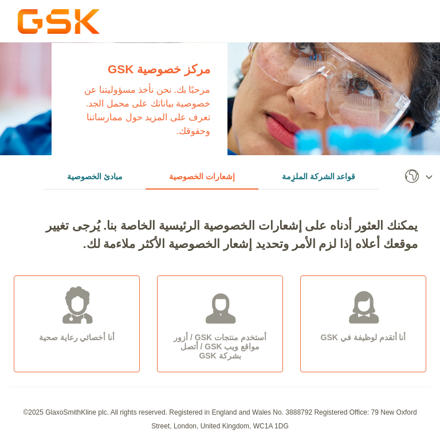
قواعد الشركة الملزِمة (319, 176)
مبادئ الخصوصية (95, 176)
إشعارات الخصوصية (202, 176)
